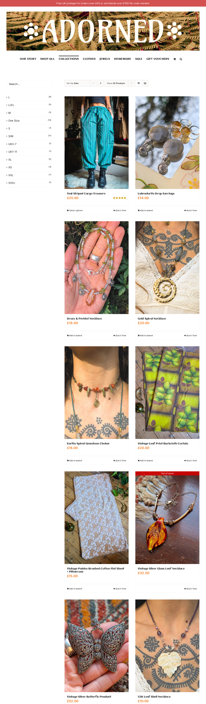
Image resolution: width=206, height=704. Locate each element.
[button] (181, 59)
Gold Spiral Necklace (152, 318)
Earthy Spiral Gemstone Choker (88, 443)
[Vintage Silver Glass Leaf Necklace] (167, 517)
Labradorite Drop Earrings (156, 193)
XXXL (11, 182)
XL (10, 159)
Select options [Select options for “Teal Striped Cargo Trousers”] (76, 210)
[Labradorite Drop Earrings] (167, 142)
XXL (11, 175)
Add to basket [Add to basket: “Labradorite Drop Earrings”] (146, 210)
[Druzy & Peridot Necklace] (97, 267)
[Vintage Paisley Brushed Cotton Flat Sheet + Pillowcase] (97, 517)
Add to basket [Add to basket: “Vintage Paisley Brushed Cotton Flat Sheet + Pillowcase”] (75, 588)
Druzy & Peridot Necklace (84, 318)
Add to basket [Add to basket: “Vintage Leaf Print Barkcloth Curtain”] (146, 460)
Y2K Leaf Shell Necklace (154, 696)
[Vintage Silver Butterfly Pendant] (97, 645)
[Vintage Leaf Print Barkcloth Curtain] (167, 392)
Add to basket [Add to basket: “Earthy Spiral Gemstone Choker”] (75, 460)
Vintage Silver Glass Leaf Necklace (161, 568)
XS (10, 167)
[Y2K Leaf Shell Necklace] (167, 645)
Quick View (121, 210)
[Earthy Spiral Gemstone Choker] (97, 392)
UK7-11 (12, 151)
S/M (10, 136)
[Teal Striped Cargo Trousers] (97, 142)
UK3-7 (12, 144)
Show (116, 83)
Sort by (73, 83)
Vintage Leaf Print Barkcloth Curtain (163, 443)
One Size (13, 120)
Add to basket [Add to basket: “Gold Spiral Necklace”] (146, 335)
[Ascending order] (101, 83)
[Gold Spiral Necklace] (167, 267)
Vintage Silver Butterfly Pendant (89, 696)
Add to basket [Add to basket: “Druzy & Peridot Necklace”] (75, 335)
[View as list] (145, 83)
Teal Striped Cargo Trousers (86, 193)
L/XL (11, 105)
